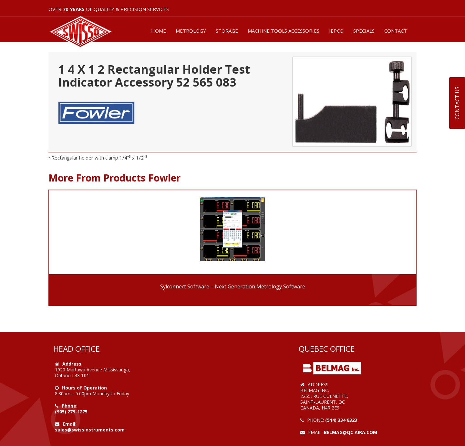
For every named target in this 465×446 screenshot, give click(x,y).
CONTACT (395, 30)
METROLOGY (191, 30)
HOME (158, 30)
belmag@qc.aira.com (350, 432)
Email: (70, 424)
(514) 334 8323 (341, 420)
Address (71, 364)
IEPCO (336, 30)
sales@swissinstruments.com (90, 430)
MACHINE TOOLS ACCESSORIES (283, 30)
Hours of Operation (84, 388)
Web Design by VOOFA (326, 438)
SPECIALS (364, 30)
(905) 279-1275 (71, 412)
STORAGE (227, 30)
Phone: (70, 406)
